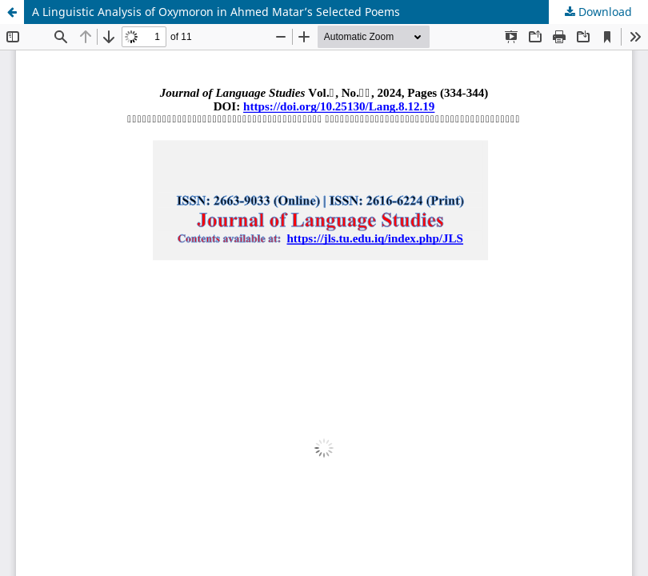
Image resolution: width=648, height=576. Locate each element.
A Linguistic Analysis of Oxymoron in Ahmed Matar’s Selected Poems (216, 11)
